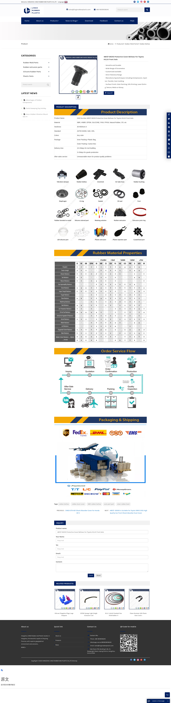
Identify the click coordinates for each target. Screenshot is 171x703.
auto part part (109, 504)
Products (54, 21)
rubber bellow (64, 504)
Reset (99, 575)
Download (89, 21)
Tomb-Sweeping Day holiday (34, 108)
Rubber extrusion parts (32, 67)
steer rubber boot (123, 504)
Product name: (61, 528)
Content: (59, 562)
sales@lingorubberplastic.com (80, 10)
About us (39, 21)
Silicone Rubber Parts (32, 72)
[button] (58, 21)
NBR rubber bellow (94, 504)
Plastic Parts (28, 76)
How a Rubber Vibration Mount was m (35, 115)
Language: (62, 2)
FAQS (132, 21)
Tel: (57, 545)
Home (27, 21)
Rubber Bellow (145, 44)
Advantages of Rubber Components (32, 101)
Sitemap (74, 661)
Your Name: (60, 537)
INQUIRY (109, 93)
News (56, 645)
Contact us (118, 21)
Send (91, 575)
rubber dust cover (78, 504)
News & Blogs (71, 21)
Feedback (104, 21)
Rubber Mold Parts (131, 44)
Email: (58, 553)
